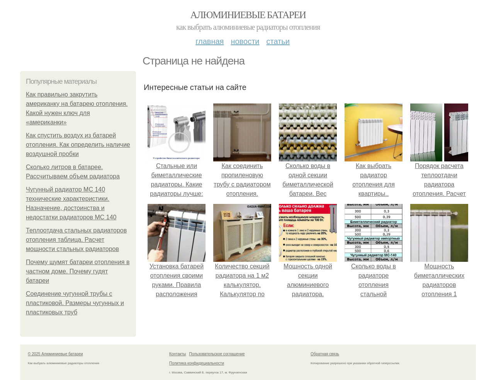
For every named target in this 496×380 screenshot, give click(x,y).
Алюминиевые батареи (248, 14)
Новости (245, 41)
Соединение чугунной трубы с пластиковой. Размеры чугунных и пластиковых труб (75, 303)
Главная (209, 41)
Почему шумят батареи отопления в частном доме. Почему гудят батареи (77, 271)
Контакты (177, 354)
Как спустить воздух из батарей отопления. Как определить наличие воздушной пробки (78, 144)
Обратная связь (325, 354)
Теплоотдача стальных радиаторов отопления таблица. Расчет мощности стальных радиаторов (76, 239)
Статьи (277, 41)
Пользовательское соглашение (217, 354)
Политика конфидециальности (196, 363)
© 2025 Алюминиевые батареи (55, 354)
